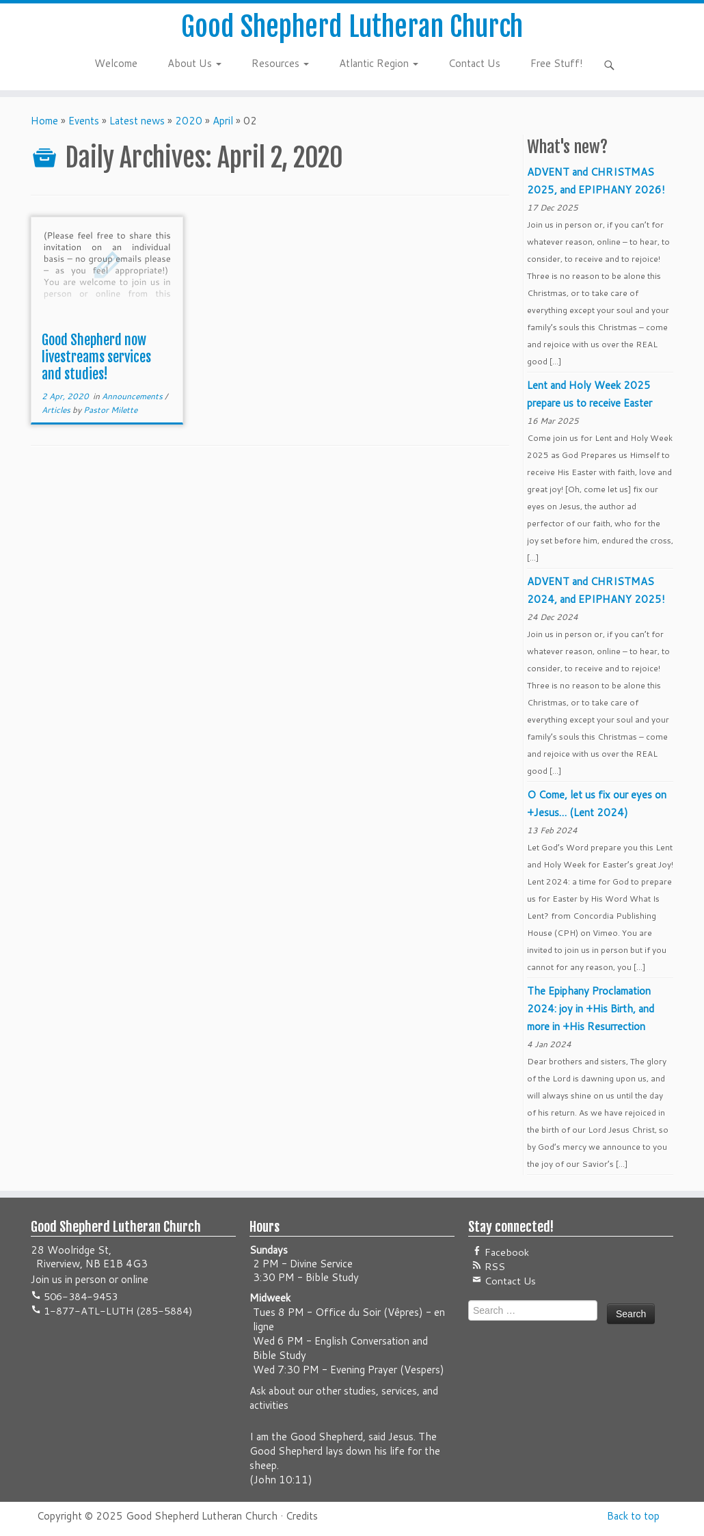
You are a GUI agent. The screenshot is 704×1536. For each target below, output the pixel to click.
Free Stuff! (556, 63)
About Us (194, 63)
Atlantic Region (378, 63)
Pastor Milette (110, 410)
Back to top (633, 1516)
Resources (280, 63)
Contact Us (474, 63)
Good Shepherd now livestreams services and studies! (96, 357)
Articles (57, 410)
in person (85, 1279)
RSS (493, 1266)
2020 (188, 120)
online (134, 1279)
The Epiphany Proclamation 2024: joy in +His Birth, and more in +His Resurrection (590, 1009)
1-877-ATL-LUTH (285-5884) (117, 1311)
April (223, 120)
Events (83, 120)
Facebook (505, 1252)
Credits (302, 1516)
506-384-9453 (79, 1296)
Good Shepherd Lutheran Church (352, 26)
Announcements (133, 396)
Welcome (115, 63)
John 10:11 (281, 1479)
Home (44, 120)
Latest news (137, 120)
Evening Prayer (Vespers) (387, 1369)
